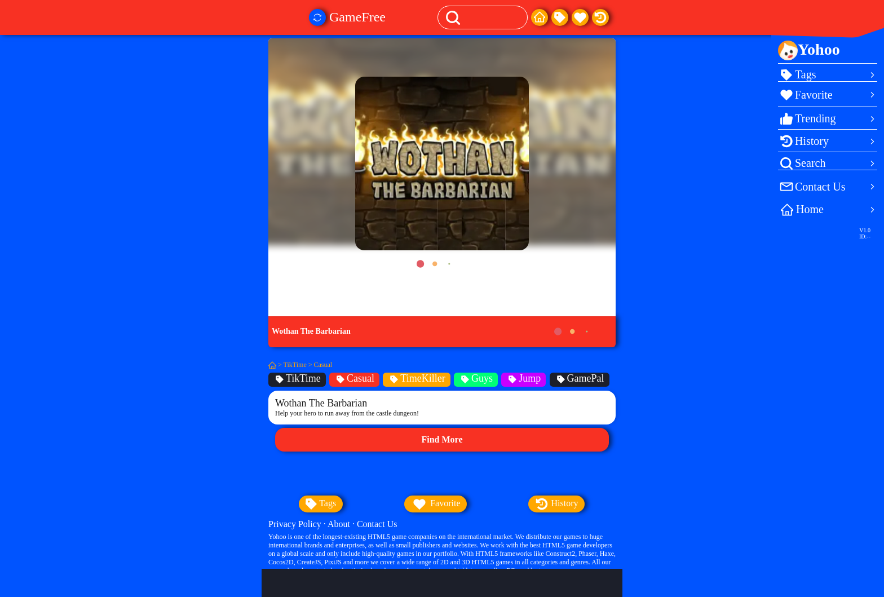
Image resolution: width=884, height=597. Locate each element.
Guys (476, 378)
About (339, 524)
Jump (523, 378)
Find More (441, 439)
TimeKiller (416, 378)
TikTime (295, 365)
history (556, 504)
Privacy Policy (294, 524)
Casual (323, 365)
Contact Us (377, 524)
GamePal (579, 378)
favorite (435, 504)
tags (321, 504)
